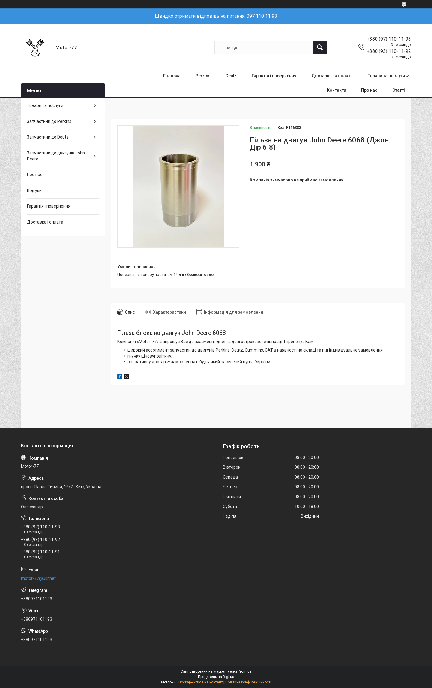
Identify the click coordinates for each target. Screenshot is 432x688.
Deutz (231, 75)
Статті (398, 90)
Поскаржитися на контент (200, 682)
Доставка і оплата (45, 222)
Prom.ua (245, 671)
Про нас (369, 90)
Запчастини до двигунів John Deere (56, 156)
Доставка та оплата (332, 75)
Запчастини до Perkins (49, 121)
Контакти (336, 90)
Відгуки (34, 190)
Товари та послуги (386, 75)
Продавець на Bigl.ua (216, 677)
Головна (172, 75)
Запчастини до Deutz (48, 137)
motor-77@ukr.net (38, 578)
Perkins (203, 75)
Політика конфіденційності (248, 682)
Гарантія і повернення (274, 75)
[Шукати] (320, 47)
